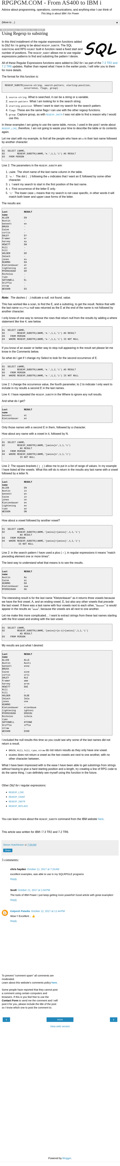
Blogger (66, 1157)
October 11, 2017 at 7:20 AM (43, 868)
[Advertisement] (60, 1047)
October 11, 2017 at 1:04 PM (34, 889)
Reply (13, 878)
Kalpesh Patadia (20, 910)
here (101, 818)
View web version (60, 1025)
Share (8, 850)
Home (60, 1019)
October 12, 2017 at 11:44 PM (48, 910)
